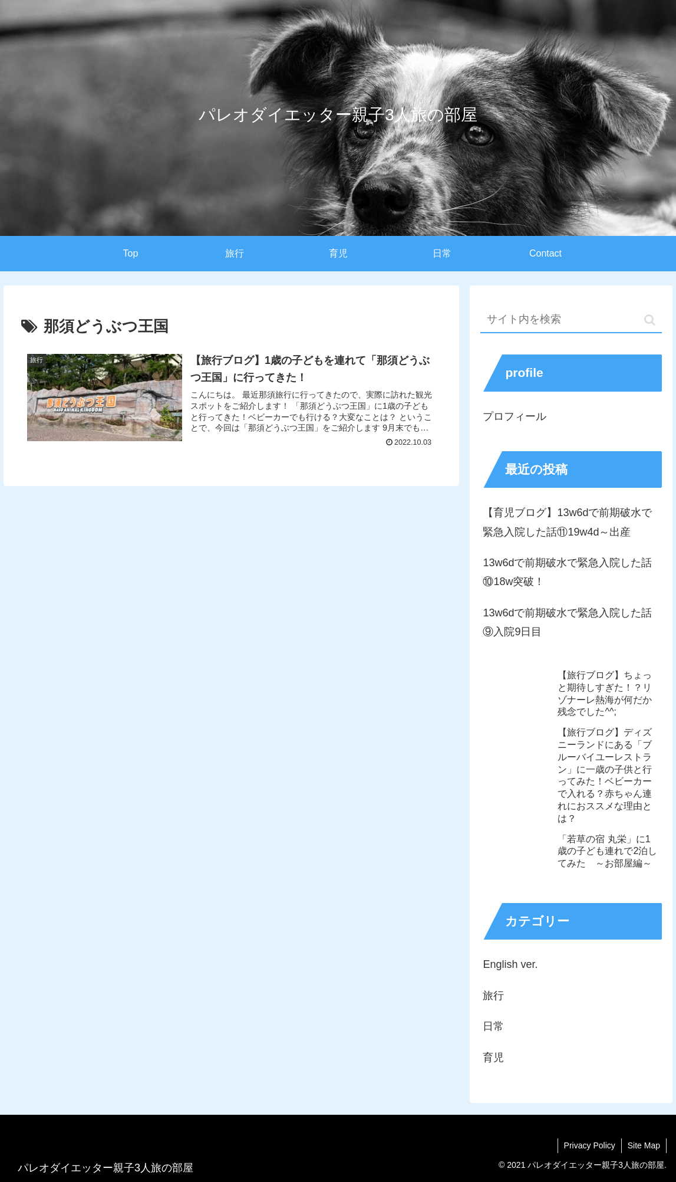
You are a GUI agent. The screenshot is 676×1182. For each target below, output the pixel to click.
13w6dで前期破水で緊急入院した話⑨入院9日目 (567, 622)
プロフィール (514, 416)
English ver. (510, 964)
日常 (493, 1026)
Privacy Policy (589, 1145)
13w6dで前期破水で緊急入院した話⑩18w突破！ (567, 572)
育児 (493, 1057)
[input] (571, 320)
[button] (649, 320)
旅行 (493, 996)
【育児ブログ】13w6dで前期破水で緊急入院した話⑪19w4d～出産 (567, 522)
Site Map (644, 1145)
